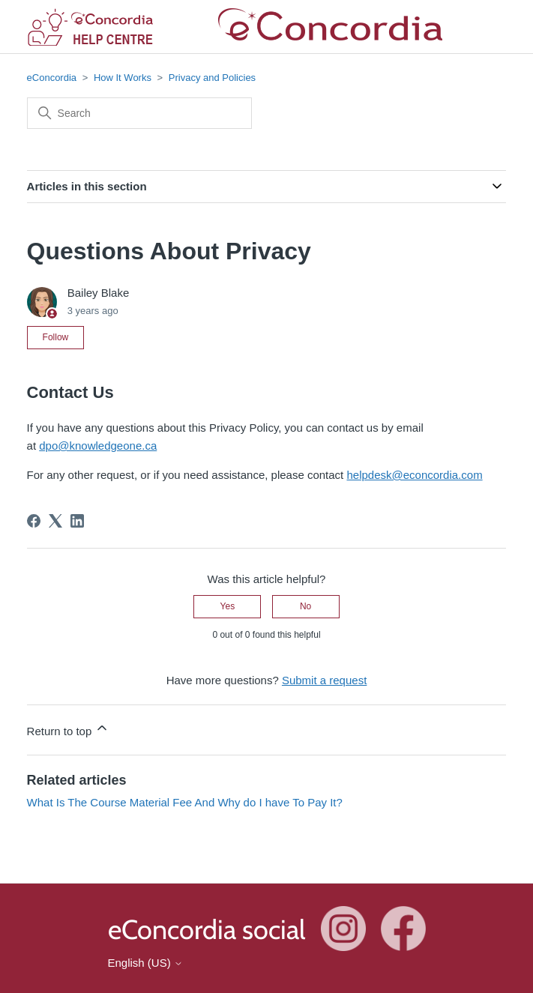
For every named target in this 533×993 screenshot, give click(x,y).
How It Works (122, 77)
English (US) (145, 962)
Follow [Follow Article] (56, 337)
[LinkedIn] (77, 521)
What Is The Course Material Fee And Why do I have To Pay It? (185, 802)
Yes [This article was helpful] (227, 606)
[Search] (139, 113)
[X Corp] (55, 521)
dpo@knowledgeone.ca (98, 445)
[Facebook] (33, 521)
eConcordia (52, 77)
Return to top (68, 728)
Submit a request (324, 680)
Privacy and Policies (212, 77)
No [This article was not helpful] (305, 606)
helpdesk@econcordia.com (414, 474)
